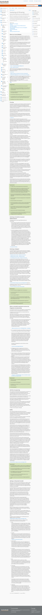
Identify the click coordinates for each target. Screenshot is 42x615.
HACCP (2, 67)
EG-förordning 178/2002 (36, 18)
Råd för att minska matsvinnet (3, 89)
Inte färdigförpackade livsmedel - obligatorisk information (18, 257)
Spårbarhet (3, 69)
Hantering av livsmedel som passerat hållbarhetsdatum (18, 25)
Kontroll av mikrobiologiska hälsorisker (17, 346)
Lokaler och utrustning (4, 37)
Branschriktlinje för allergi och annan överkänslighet (17, 282)
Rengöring (4, 45)
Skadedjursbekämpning (4, 48)
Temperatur (4, 50)
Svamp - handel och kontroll (14, 67)
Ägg (10, 82)
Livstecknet (33, 611)
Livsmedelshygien (35, 13)
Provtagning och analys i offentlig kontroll (4, 78)
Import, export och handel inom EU (4, 15)
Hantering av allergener (13, 26)
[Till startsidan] (10, 8)
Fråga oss (33, 612)
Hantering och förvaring (4, 31)
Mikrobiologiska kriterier (4, 75)
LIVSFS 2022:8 (35, 34)
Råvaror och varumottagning (14, 23)
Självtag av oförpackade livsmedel (15, 31)
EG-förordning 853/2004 (36, 25)
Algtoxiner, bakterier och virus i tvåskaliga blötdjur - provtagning (21, 328)
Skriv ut (30, 10)
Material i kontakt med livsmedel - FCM (4, 40)
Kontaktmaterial (4, 97)
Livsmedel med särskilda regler (4, 95)
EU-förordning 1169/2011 (35, 27)
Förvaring (11, 24)
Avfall (3, 29)
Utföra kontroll (4, 10)
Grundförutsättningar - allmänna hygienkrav (4, 26)
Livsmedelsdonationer (4, 34)
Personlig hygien (3, 44)
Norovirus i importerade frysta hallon (17, 539)
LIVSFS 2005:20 (35, 21)
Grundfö (16, 8)
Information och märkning (4, 18)
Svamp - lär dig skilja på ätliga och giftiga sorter (17, 65)
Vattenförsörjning (4, 56)
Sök (39, 5)
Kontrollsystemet (4, 8)
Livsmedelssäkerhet (4, 23)
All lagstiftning (35, 36)
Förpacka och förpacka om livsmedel (4, 65)
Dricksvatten (4, 20)
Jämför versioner (12, 10)
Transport (4, 51)
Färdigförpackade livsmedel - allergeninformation (17, 256)
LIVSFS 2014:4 (35, 31)
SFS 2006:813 (35, 23)
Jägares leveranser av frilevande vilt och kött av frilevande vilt (19, 73)
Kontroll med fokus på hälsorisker (4, 72)
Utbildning (4, 53)
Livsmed (13, 8)
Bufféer (11, 30)
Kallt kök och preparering (13, 29)
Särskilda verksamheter (4, 92)
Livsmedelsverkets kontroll (4, 101)
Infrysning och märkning (13, 246)
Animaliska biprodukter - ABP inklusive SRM (4, 83)
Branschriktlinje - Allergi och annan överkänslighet (17, 518)
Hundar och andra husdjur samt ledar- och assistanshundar (4, 60)
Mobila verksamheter (36, 14)
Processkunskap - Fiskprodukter (4, 86)
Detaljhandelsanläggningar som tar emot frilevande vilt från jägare (19, 74)
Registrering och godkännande (4, 12)
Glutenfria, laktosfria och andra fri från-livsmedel (17, 286)
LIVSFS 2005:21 (35, 29)
